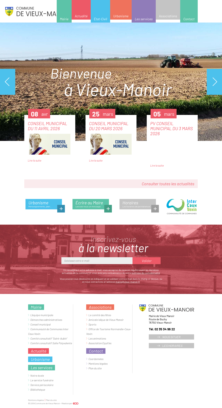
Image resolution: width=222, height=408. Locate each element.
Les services (144, 19)
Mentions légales (98, 363)
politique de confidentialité (146, 272)
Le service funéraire (41, 380)
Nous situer (171, 337)
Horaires (139, 204)
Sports (92, 324)
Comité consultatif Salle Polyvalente (51, 343)
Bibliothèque (37, 389)
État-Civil (100, 19)
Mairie (64, 19)
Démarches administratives (46, 319)
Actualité (81, 16)
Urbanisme (121, 16)
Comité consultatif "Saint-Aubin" (48, 338)
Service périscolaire (41, 385)
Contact (189, 19)
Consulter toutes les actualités (168, 183)
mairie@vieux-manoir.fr (128, 281)
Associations (168, 16)
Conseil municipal (40, 324)
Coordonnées (95, 359)
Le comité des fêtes (99, 315)
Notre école (37, 375)
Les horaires (172, 346)
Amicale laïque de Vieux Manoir (106, 319)
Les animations (97, 338)
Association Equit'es (99, 343)
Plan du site (95, 368)
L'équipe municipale (41, 315)
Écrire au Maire (92, 204)
